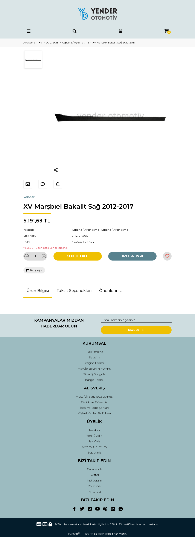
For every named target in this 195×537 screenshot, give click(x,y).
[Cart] (166, 31)
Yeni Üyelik (94, 436)
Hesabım (94, 430)
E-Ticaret (87, 533)
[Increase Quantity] (44, 256)
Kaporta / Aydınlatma (85, 229)
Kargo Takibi (94, 380)
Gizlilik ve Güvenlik (94, 402)
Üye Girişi (94, 441)
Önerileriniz (110, 290)
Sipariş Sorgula (94, 374)
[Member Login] (120, 31)
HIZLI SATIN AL (132, 256)
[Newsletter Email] (136, 320)
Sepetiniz (94, 452)
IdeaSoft (74, 533)
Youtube (94, 486)
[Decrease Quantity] (26, 256)
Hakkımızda (94, 352)
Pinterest (94, 492)
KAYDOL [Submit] (136, 330)
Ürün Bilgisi (38, 290)
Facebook (94, 469)
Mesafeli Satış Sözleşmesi (94, 396)
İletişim (94, 357)
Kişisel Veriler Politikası (94, 413)
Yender (29, 197)
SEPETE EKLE (77, 256)
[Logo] (97, 14)
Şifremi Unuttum (94, 447)
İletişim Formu (94, 363)
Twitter (94, 475)
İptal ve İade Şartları (94, 408)
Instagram (94, 480)
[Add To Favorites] (167, 256)
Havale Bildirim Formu (94, 368)
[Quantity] (35, 256)
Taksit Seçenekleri (74, 290)
